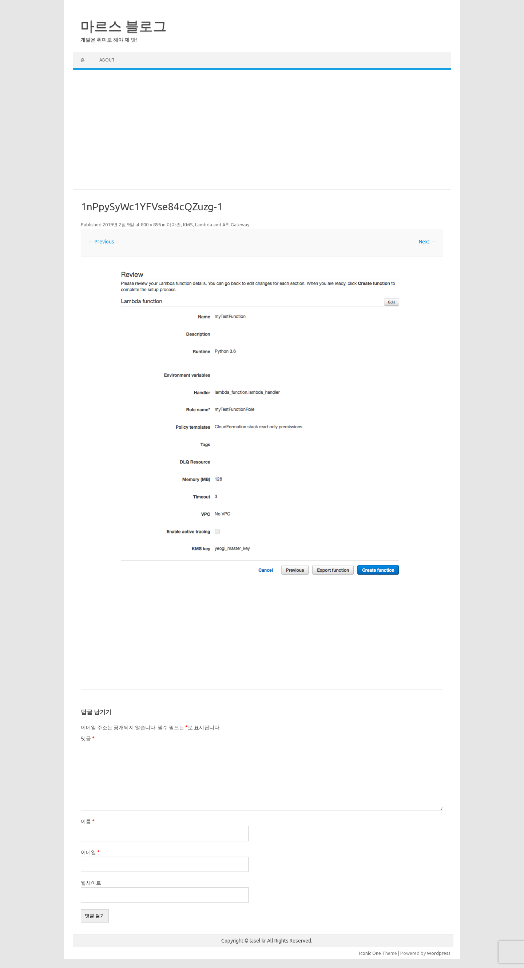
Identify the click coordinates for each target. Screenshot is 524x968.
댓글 (88, 738)
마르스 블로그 (123, 25)
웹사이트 (91, 883)
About (107, 59)
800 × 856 (151, 224)
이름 (88, 821)
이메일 (90, 852)
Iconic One (370, 953)
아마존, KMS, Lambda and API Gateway (208, 224)
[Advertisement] (262, 129)
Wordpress (438, 953)
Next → (427, 242)
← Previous (101, 242)
